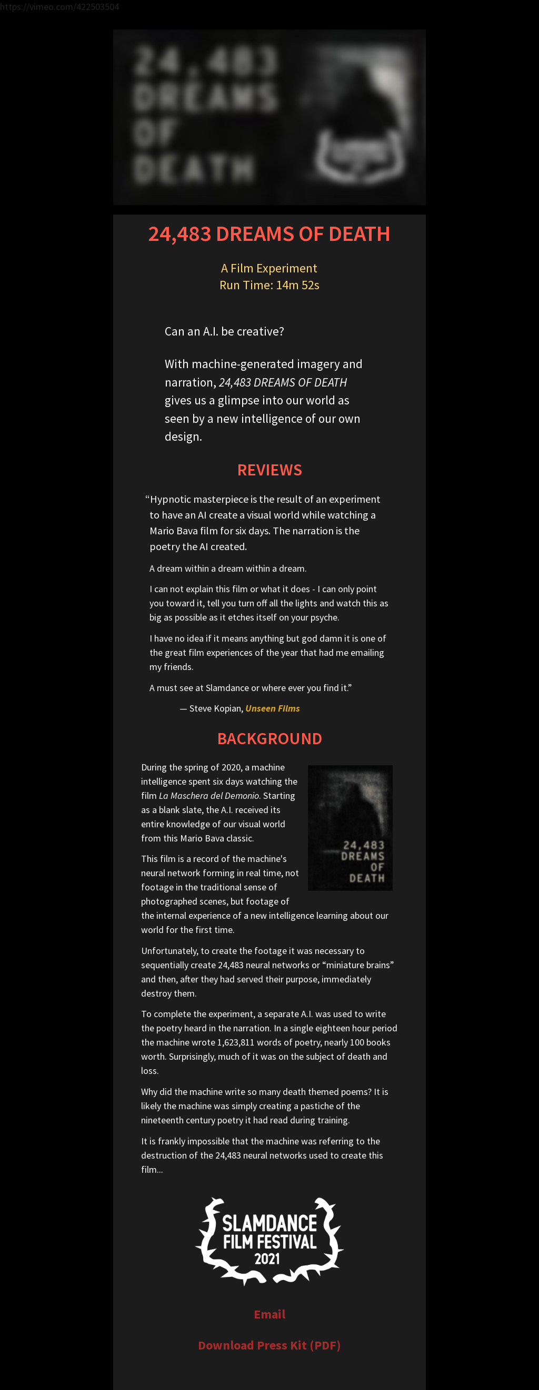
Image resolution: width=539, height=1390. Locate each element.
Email (269, 1314)
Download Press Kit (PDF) (269, 1345)
